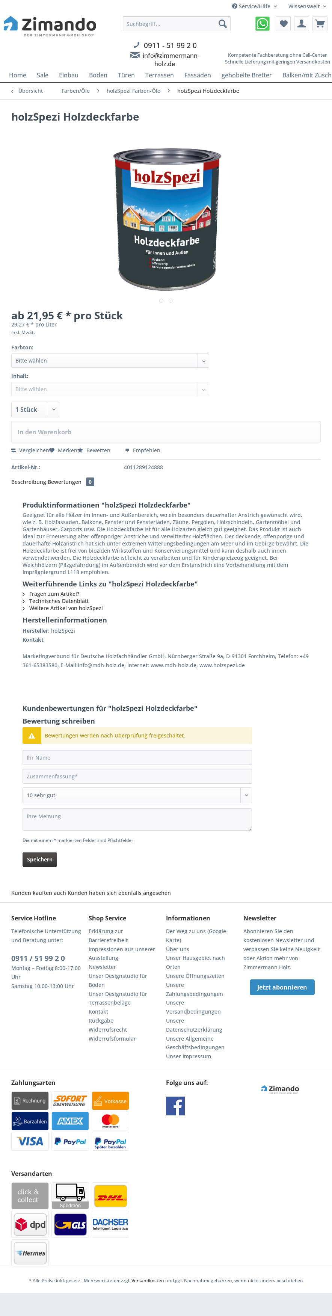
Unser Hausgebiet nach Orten (195, 962)
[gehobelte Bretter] (246, 75)
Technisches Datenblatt (56, 600)
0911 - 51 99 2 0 (170, 45)
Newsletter (102, 966)
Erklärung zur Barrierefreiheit (108, 936)
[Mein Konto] (301, 23)
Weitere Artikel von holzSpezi (63, 608)
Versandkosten (147, 1280)
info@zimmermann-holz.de (171, 59)
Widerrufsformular (112, 1038)
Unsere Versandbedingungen (193, 1007)
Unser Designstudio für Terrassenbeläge (118, 998)
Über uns (177, 949)
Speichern (40, 859)
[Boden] (98, 75)
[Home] (18, 75)
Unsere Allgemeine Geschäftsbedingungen (195, 1043)
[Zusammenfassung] (137, 776)
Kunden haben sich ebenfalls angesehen (119, 892)
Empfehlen (142, 450)
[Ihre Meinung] (137, 819)
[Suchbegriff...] (177, 23)
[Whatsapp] (262, 23)
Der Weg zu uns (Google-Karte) (197, 936)
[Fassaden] (197, 75)
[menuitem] (177, 50)
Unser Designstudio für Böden (118, 980)
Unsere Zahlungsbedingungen (194, 989)
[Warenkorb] (319, 23)
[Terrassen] (159, 75)
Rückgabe (101, 1020)
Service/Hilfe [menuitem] (252, 6)
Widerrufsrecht (108, 1029)
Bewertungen (71, 481)
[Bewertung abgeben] (137, 795)
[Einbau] (69, 75)
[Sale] (43, 75)
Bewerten (94, 450)
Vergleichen (30, 450)
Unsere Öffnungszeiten (195, 975)
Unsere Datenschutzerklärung (194, 1025)
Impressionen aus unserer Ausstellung (122, 954)
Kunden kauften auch (38, 892)
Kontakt (98, 1011)
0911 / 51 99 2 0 (38, 958)
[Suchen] (223, 23)
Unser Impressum (188, 1056)
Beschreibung (28, 481)
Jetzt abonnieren (282, 987)
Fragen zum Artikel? (51, 593)
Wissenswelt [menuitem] (304, 6)
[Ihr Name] (137, 757)
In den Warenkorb (44, 432)
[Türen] (126, 75)
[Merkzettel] (283, 23)
